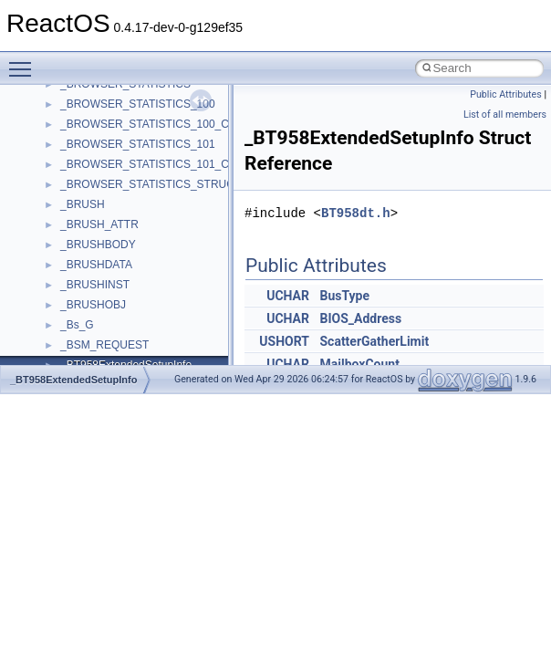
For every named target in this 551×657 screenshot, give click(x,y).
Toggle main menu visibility (24, 61)
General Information (79, 114)
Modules (51, 174)
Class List (69, 234)
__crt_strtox (89, 294)
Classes (50, 214)
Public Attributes (506, 94)
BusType (344, 295)
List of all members (504, 114)
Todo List (53, 134)
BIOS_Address (360, 318)
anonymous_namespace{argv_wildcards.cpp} (170, 355)
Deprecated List (69, 154)
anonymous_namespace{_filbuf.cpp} (148, 334)
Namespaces (63, 194)
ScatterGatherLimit (374, 341)
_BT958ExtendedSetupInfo (73, 379)
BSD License (62, 94)
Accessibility (90, 314)
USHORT (284, 341)
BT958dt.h (355, 213)
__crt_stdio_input (101, 254)
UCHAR (287, 295)
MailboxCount (359, 364)
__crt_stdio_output (105, 274)
